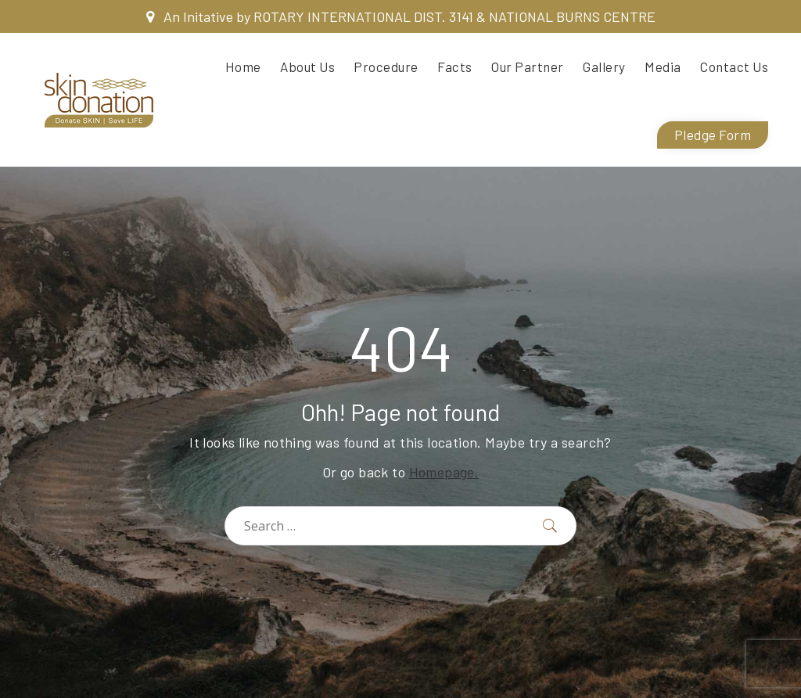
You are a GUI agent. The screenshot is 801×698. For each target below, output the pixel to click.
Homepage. (444, 471)
